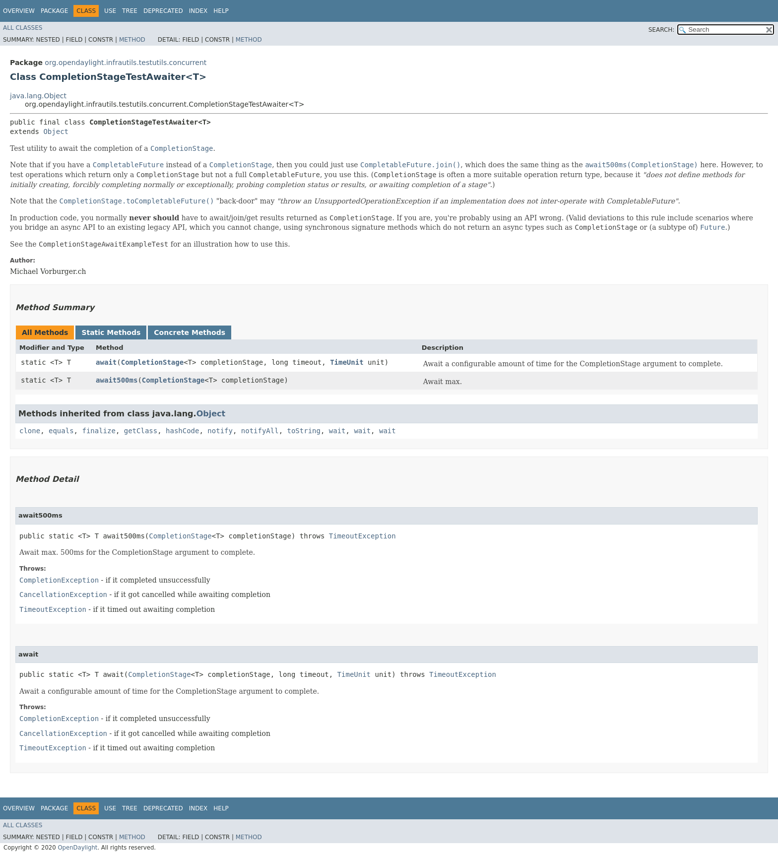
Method (132, 39)
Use (110, 10)
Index (198, 10)
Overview (19, 10)
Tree (129, 10)
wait (337, 431)
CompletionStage (152, 362)
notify (220, 431)
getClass (140, 431)
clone (29, 431)
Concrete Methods (189, 332)
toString (304, 431)
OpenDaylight (77, 847)
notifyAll (260, 431)
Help (221, 10)
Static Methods (110, 332)
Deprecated (163, 10)
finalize (98, 431)
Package (54, 10)
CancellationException (63, 594)
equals (61, 431)
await (106, 362)
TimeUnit (346, 362)
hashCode (182, 431)
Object (55, 131)
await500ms (116, 380)
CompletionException (59, 580)
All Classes (22, 27)
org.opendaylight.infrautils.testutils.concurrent (125, 62)
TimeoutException (362, 536)
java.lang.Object (38, 96)
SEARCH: (661, 29)
